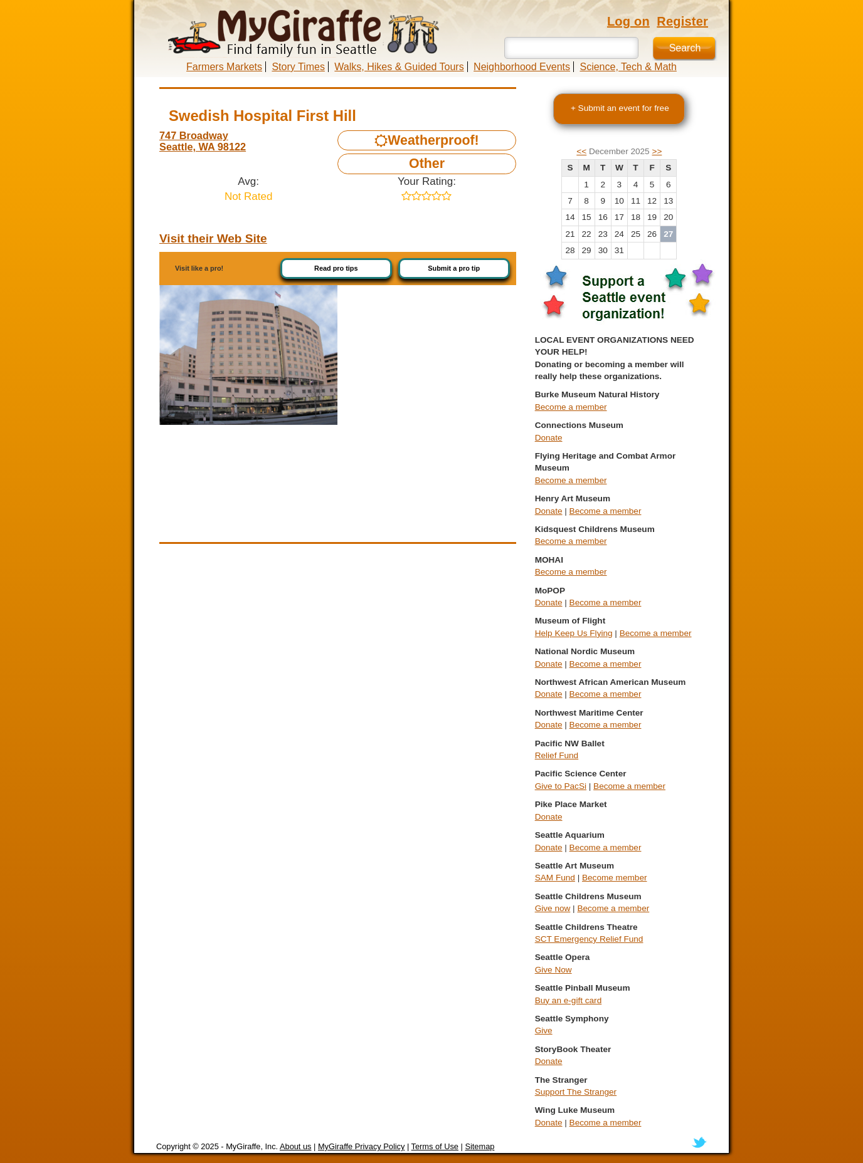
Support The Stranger (576, 1092)
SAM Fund (555, 877)
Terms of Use (434, 1146)
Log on (628, 21)
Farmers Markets (224, 66)
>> (657, 151)
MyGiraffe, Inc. (252, 1146)
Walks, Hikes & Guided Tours (398, 66)
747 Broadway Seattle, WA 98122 (202, 141)
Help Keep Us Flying (574, 633)
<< (581, 151)
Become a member (571, 407)
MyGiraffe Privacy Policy (361, 1146)
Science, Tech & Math (628, 66)
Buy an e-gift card (568, 1000)
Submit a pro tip (454, 268)
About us (296, 1146)
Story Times (298, 66)
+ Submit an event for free (620, 108)
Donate (549, 437)
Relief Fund (557, 755)
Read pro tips (336, 268)
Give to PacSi (560, 786)
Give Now (553, 969)
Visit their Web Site (213, 238)
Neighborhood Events (522, 66)
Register (682, 21)
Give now (553, 908)
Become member (614, 877)
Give (544, 1030)
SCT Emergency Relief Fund (589, 939)
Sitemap (479, 1146)
